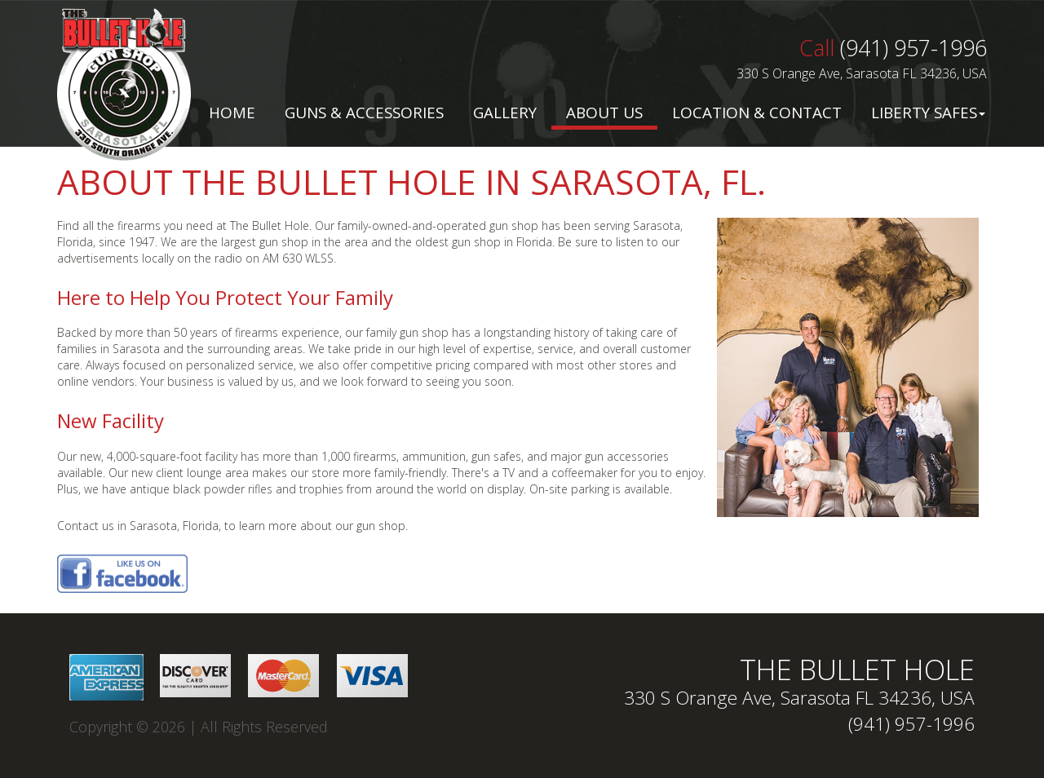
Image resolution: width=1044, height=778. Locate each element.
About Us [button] (604, 112)
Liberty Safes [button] (928, 112)
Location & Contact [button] (757, 112)
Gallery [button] (505, 112)
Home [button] (232, 112)
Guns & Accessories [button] (364, 112)
